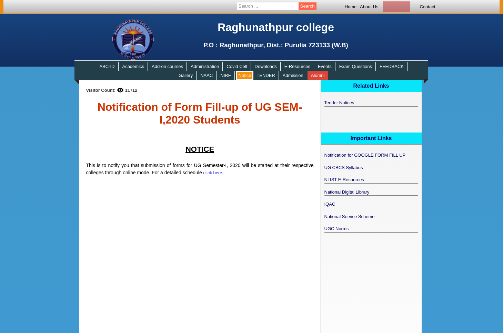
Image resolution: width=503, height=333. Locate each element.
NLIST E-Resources (344, 179)
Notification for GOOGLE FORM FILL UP (365, 155)
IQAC (329, 204)
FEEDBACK (392, 66)
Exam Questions (355, 66)
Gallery (186, 75)
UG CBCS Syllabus (343, 167)
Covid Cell (237, 66)
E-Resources (297, 66)
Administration (205, 66)
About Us (369, 6)
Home (351, 6)
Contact (427, 6)
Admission (293, 75)
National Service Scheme (349, 216)
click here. (213, 172)
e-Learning (396, 6)
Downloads (266, 66)
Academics (133, 66)
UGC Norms (336, 228)
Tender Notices (339, 102)
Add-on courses (167, 66)
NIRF (225, 75)
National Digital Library (347, 192)
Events (325, 66)
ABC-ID (106, 66)
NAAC (206, 75)
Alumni (318, 75)
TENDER (265, 75)
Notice (245, 75)
